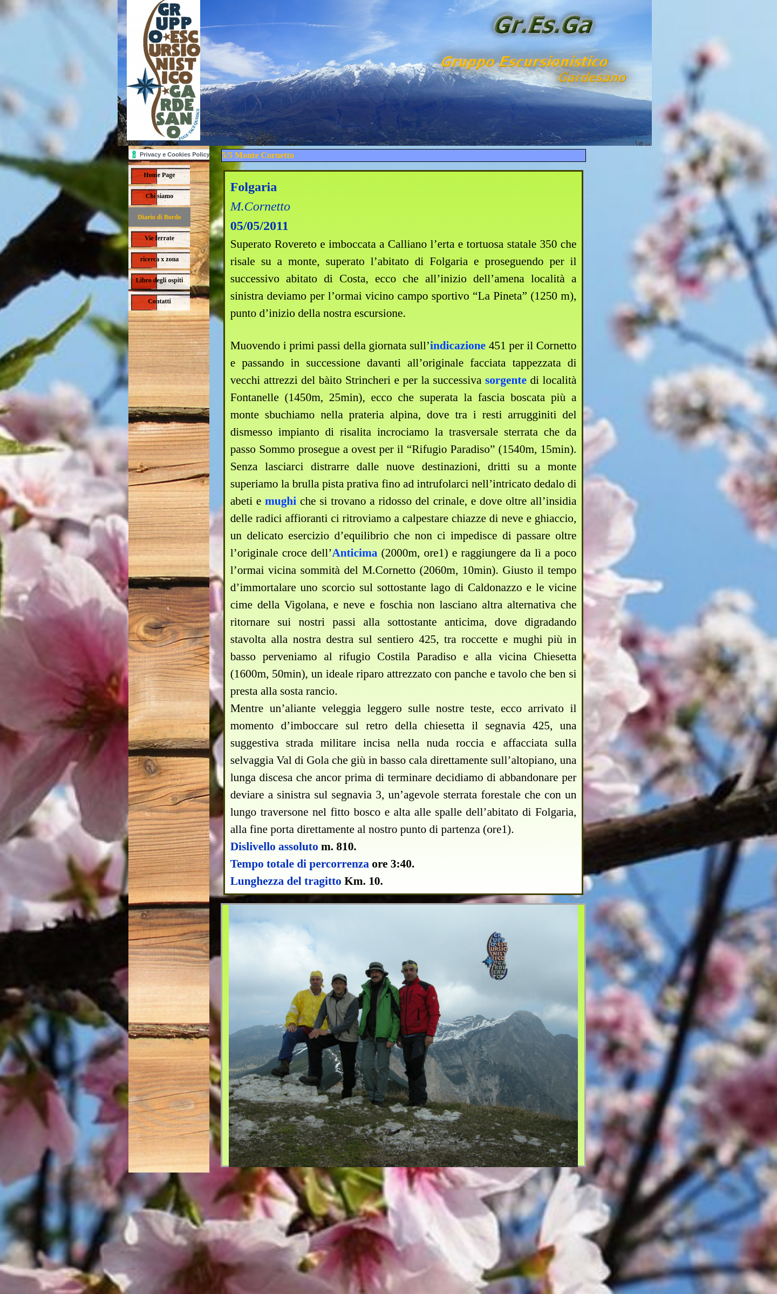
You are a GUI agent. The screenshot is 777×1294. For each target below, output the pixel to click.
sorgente (506, 380)
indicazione (458, 345)
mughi (280, 500)
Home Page (159, 175)
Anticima (354, 552)
